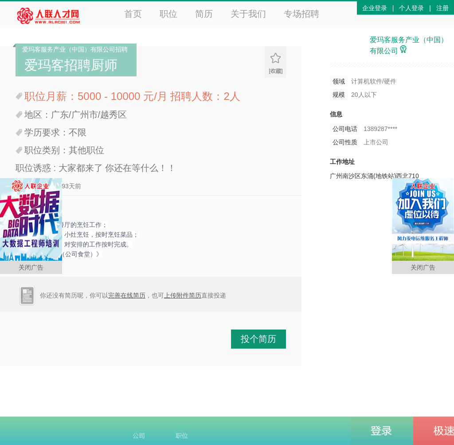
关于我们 (248, 14)
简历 (204, 14)
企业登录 (374, 8)
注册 (442, 8)
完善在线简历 (126, 295)
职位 (168, 14)
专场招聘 (301, 14)
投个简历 (258, 339)
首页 (133, 14)
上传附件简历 (182, 295)
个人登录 (411, 8)
